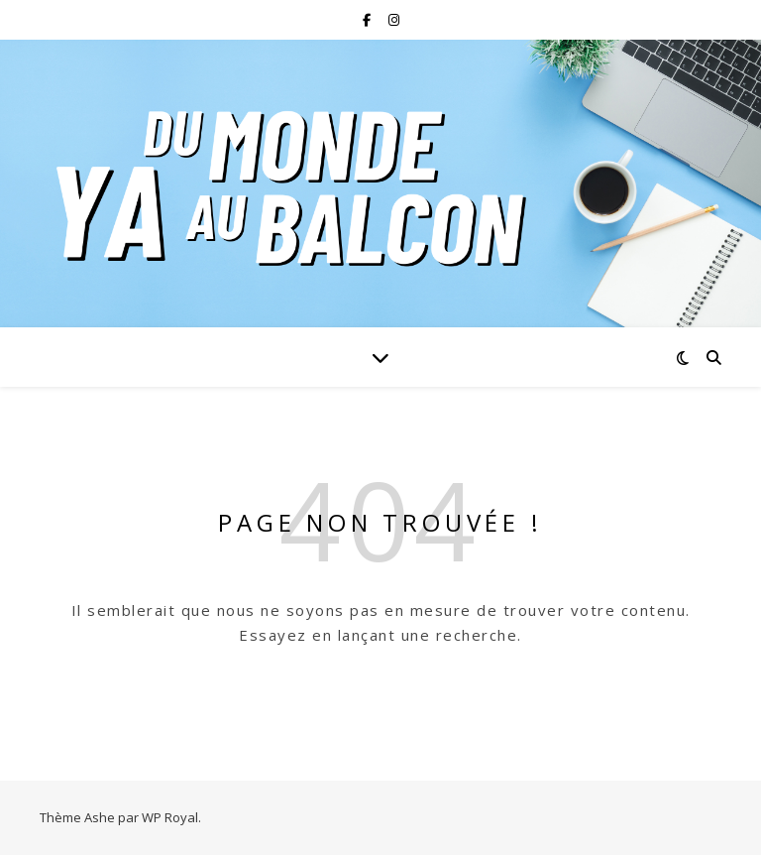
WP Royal (170, 817)
